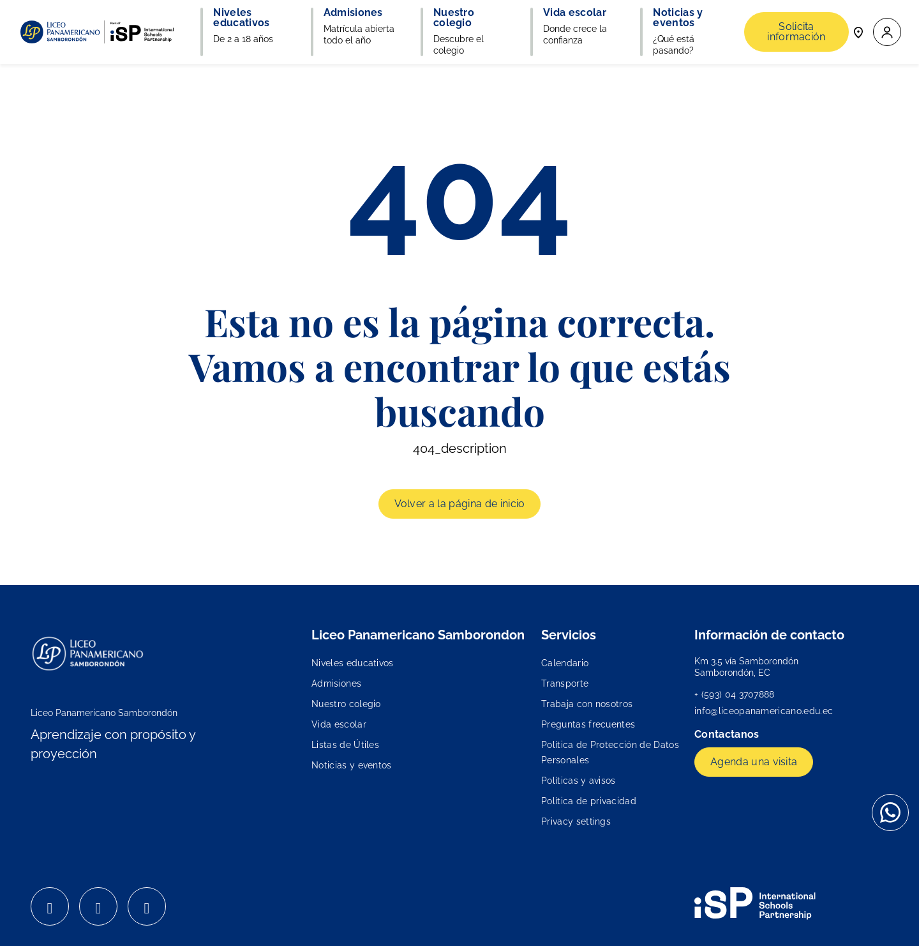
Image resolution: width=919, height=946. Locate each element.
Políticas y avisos (578, 780)
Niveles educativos (352, 663)
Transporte (564, 683)
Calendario (564, 663)
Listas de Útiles (345, 745)
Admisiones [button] (353, 13)
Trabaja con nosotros (586, 704)
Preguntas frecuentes (588, 724)
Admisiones (336, 683)
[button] (887, 32)
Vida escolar (338, 724)
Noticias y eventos (351, 765)
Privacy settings (576, 821)
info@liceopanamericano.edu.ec (763, 711)
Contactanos (728, 734)
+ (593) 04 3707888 (734, 694)
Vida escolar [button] (574, 13)
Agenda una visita (753, 762)
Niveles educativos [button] (241, 18)
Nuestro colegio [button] (453, 18)
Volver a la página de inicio (459, 504)
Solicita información (796, 31)
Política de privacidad (588, 801)
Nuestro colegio (346, 704)
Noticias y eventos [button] (678, 18)
